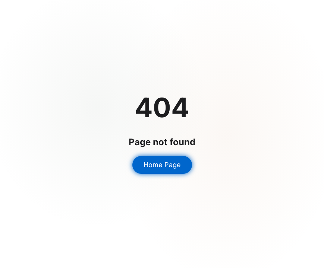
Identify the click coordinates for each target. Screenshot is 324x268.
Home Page (162, 165)
